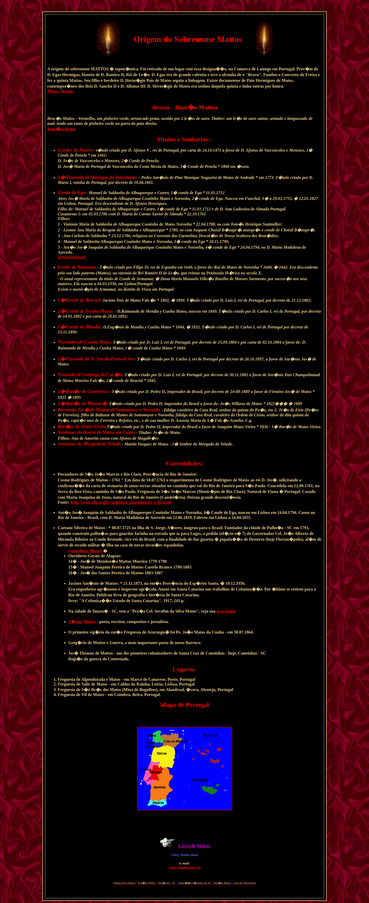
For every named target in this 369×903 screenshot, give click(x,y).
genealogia (226, 611)
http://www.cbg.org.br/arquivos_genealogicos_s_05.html (120, 502)
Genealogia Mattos (85, 551)
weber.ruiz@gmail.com (184, 867)
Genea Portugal (71, 257)
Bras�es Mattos (61, 129)
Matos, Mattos (60, 91)
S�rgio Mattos (82, 621)
